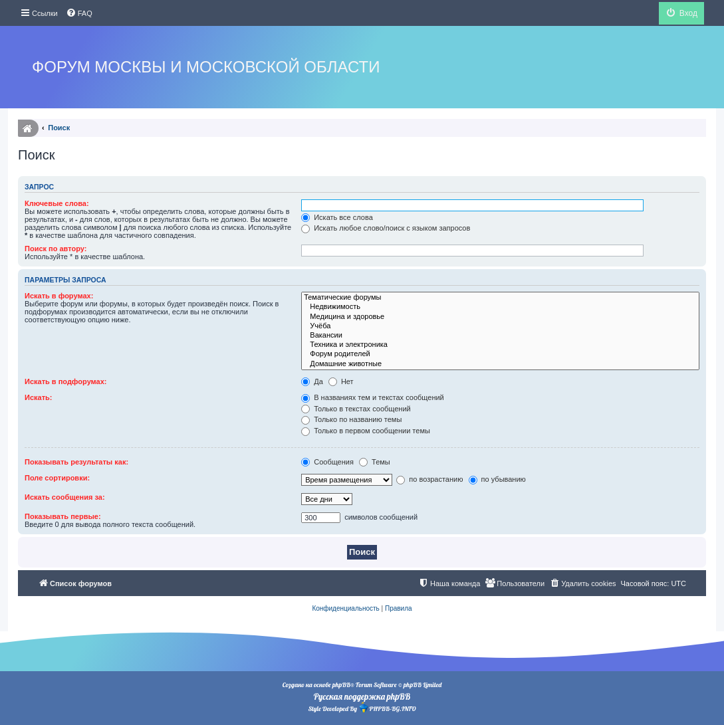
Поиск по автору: (55, 249)
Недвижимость (500, 307)
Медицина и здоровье (500, 317)
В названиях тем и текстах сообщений (372, 397)
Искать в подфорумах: (66, 381)
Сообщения (327, 462)
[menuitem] (79, 13)
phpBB (341, 684)
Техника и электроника (500, 345)
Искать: (38, 397)
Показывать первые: (63, 516)
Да (312, 381)
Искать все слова (337, 217)
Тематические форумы (500, 297)
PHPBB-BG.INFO (387, 707)
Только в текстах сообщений (356, 409)
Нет (341, 381)
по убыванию (497, 479)
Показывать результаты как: (76, 462)
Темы (374, 462)
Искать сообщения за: (65, 497)
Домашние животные (500, 364)
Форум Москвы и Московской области (206, 67)
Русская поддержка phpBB (362, 696)
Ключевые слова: (57, 203)
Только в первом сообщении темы (365, 431)
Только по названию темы (351, 419)
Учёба (500, 326)
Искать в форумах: (59, 296)
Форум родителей (500, 354)
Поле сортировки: (57, 478)
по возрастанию (429, 479)
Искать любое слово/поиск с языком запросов (385, 228)
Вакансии (500, 335)
